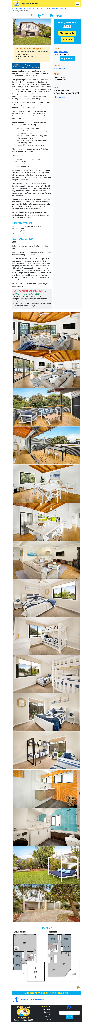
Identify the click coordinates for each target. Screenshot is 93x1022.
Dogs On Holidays (25, 3)
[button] (67, 33)
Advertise (46, 1010)
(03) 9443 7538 (59, 68)
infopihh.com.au (61, 52)
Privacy (46, 1017)
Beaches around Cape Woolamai (28, 999)
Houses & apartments (60, 8)
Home (14, 8)
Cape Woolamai (44, 8)
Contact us (46, 1014)
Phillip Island (31, 8)
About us (46, 1012)
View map (59, 97)
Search (69, 1017)
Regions (22, 8)
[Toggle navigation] (77, 4)
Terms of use (46, 1019)
